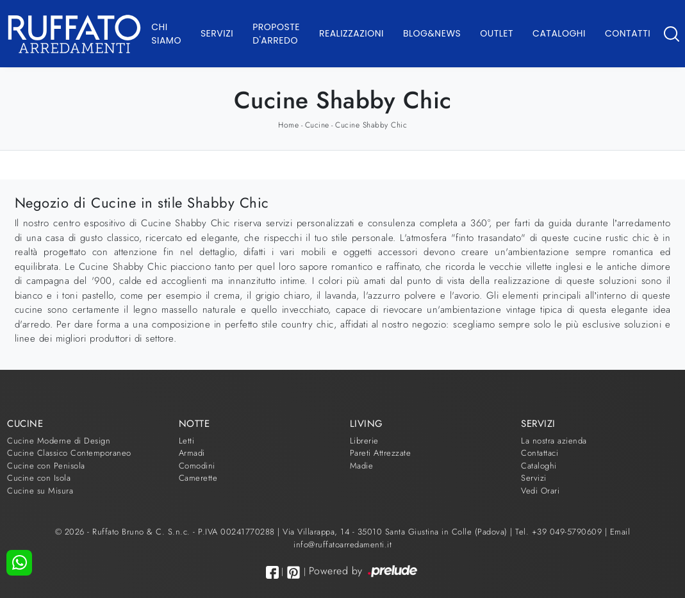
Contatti (627, 33)
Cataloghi (559, 33)
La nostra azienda (554, 441)
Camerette (198, 478)
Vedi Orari (540, 491)
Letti (187, 441)
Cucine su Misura (40, 491)
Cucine (317, 125)
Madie (362, 466)
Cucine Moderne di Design (58, 441)
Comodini (197, 466)
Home (288, 125)
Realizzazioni (351, 33)
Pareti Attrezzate (380, 453)
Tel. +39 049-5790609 (560, 532)
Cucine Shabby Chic (371, 125)
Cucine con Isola (38, 478)
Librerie (364, 441)
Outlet (496, 33)
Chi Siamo (166, 34)
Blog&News (432, 33)
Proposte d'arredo (276, 34)
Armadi (192, 453)
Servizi (217, 33)
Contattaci (539, 453)
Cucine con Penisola (46, 466)
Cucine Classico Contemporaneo (69, 453)
